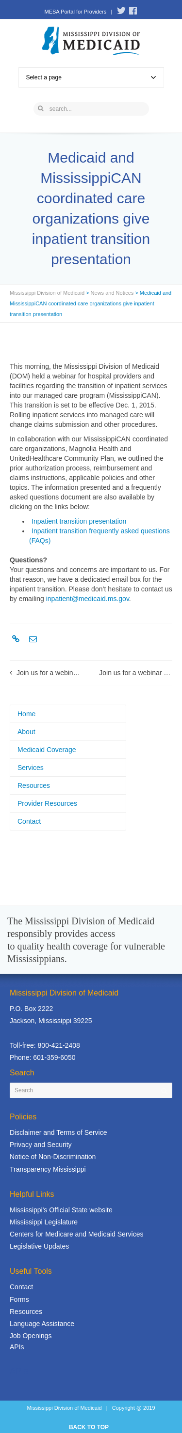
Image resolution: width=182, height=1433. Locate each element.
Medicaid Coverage (46, 750)
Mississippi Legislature (44, 1222)
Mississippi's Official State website (61, 1210)
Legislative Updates (39, 1246)
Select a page (91, 77)
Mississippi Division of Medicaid (47, 293)
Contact (29, 821)
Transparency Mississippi (48, 1169)
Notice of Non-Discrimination (53, 1157)
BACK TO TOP (89, 1427)
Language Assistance (42, 1323)
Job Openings (30, 1336)
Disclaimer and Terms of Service (58, 1132)
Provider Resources (47, 803)
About (26, 732)
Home (26, 714)
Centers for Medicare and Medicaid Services (76, 1234)
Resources (33, 785)
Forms (19, 1299)
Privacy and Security (41, 1144)
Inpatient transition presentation (79, 521)
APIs (17, 1347)
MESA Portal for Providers (75, 12)
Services (30, 767)
